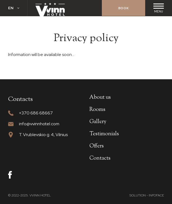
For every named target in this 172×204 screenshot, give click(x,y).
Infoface (156, 195)
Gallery (97, 122)
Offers (96, 146)
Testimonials (104, 134)
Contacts (100, 158)
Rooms (97, 110)
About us (100, 97)
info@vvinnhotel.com (39, 124)
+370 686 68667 (36, 113)
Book (123, 8)
